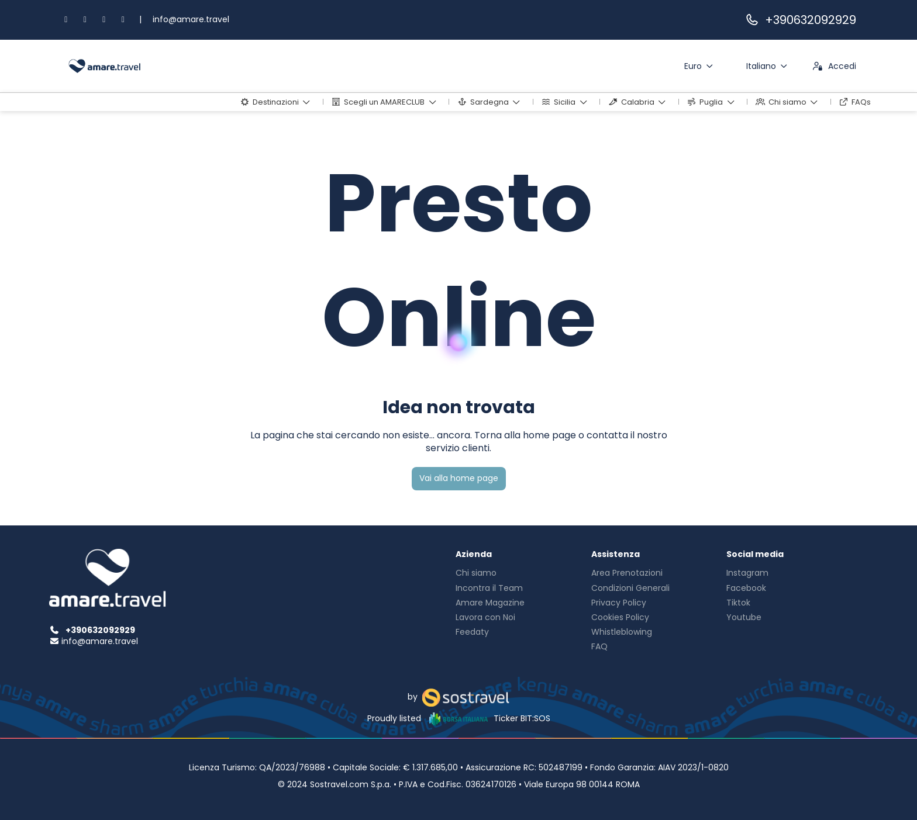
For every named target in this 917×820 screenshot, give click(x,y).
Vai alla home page (458, 478)
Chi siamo (476, 573)
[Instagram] (85, 19)
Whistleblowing (621, 632)
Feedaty (472, 632)
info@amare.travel (191, 19)
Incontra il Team (489, 588)
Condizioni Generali (630, 588)
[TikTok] (104, 19)
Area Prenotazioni (627, 573)
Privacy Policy (618, 602)
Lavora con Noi (485, 617)
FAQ (599, 646)
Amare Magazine (490, 602)
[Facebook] (66, 19)
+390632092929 (800, 20)
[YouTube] (123, 19)
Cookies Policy (620, 617)
